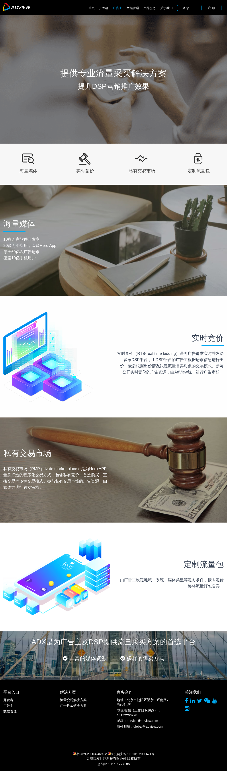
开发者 (103, 8)
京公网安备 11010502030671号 (131, 754)
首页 (91, 8)
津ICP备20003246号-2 (90, 754)
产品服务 (149, 8)
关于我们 (166, 8)
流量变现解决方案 (73, 700)
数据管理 (133, 8)
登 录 (187, 8)
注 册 (211, 8)
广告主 (117, 8)
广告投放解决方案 (73, 706)
